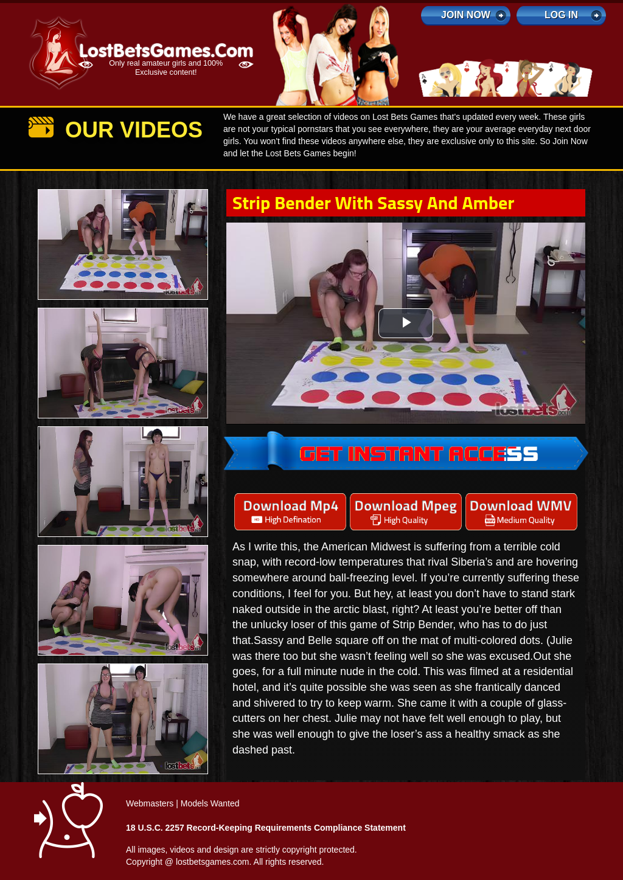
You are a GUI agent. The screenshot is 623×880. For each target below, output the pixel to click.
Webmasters (149, 803)
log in (561, 15)
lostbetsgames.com (212, 862)
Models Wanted (210, 803)
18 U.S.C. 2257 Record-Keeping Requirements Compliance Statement (266, 828)
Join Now (465, 15)
